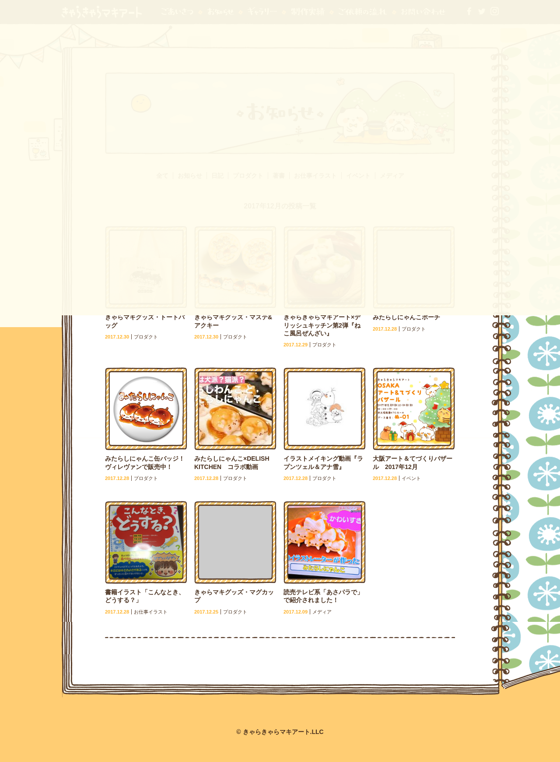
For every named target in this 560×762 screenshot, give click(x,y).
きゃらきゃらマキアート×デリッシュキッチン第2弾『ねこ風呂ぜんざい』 (322, 325)
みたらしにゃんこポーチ (406, 317)
